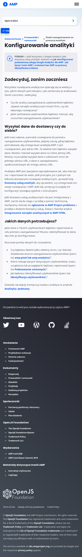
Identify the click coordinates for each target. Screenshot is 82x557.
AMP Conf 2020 (13, 453)
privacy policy (25, 550)
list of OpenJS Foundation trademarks (40, 530)
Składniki (11, 382)
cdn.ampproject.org (38, 546)
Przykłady (11, 386)
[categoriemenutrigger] (16, 30)
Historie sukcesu (15, 356)
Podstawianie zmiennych (30, 269)
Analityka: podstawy (17, 288)
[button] (76, 4)
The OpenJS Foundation (18, 428)
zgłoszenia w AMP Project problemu (39, 205)
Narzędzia (11, 394)
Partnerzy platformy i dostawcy (22, 407)
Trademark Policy (15, 436)
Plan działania (13, 415)
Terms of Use (9, 507)
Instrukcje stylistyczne (18, 470)
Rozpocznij (12, 374)
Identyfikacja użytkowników (28, 277)
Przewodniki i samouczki (31, 39)
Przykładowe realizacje (18, 352)
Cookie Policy (54, 507)
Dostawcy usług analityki (20, 182)
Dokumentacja (13, 38)
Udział (9, 411)
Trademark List (14, 440)
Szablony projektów (16, 390)
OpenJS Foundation (15, 515)
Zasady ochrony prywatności (31, 507)
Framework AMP (15, 348)
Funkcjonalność (14, 361)
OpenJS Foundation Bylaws (19, 432)
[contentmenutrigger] (39, 21)
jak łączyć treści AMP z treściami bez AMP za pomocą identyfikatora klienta (41, 65)
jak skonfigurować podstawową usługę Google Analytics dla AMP (43, 61)
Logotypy (11, 475)
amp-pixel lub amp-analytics (32, 257)
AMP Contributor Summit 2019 (21, 457)
